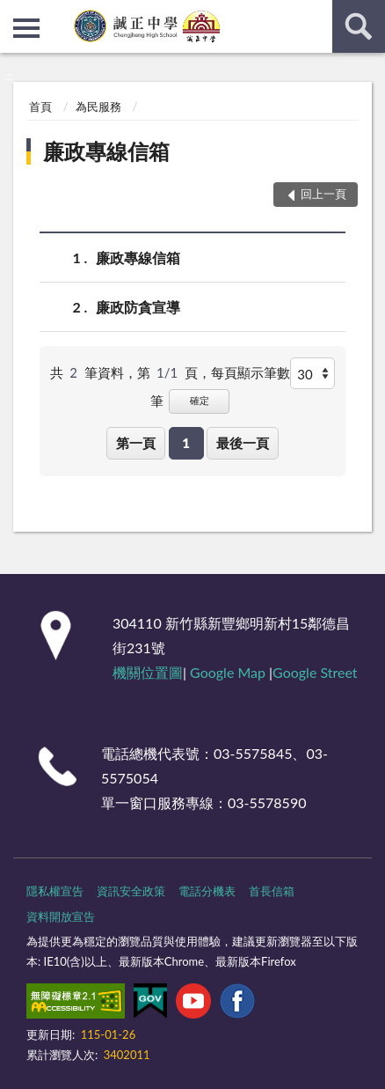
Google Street (314, 672)
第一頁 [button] (136, 443)
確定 (199, 400)
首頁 (40, 106)
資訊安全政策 (131, 891)
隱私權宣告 (55, 891)
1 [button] (186, 443)
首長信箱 (271, 891)
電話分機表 (207, 891)
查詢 (358, 26)
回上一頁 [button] (323, 194)
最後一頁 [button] (242, 443)
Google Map (227, 672)
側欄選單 (26, 28)
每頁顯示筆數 (250, 372)
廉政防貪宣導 (138, 307)
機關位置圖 (148, 672)
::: (14, 13)
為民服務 (98, 106)
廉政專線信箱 (106, 151)
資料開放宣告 (60, 916)
